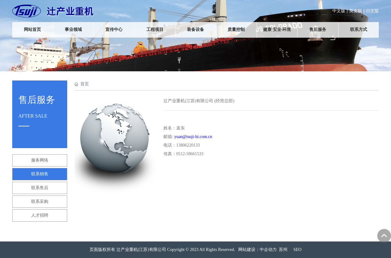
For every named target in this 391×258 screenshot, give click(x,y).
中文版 (338, 11)
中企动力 (268, 249)
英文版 (355, 11)
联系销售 (39, 174)
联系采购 (39, 201)
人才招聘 (39, 215)
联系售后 (39, 187)
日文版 (372, 11)
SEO (297, 249)
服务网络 (39, 160)
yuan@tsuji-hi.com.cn (193, 136)
